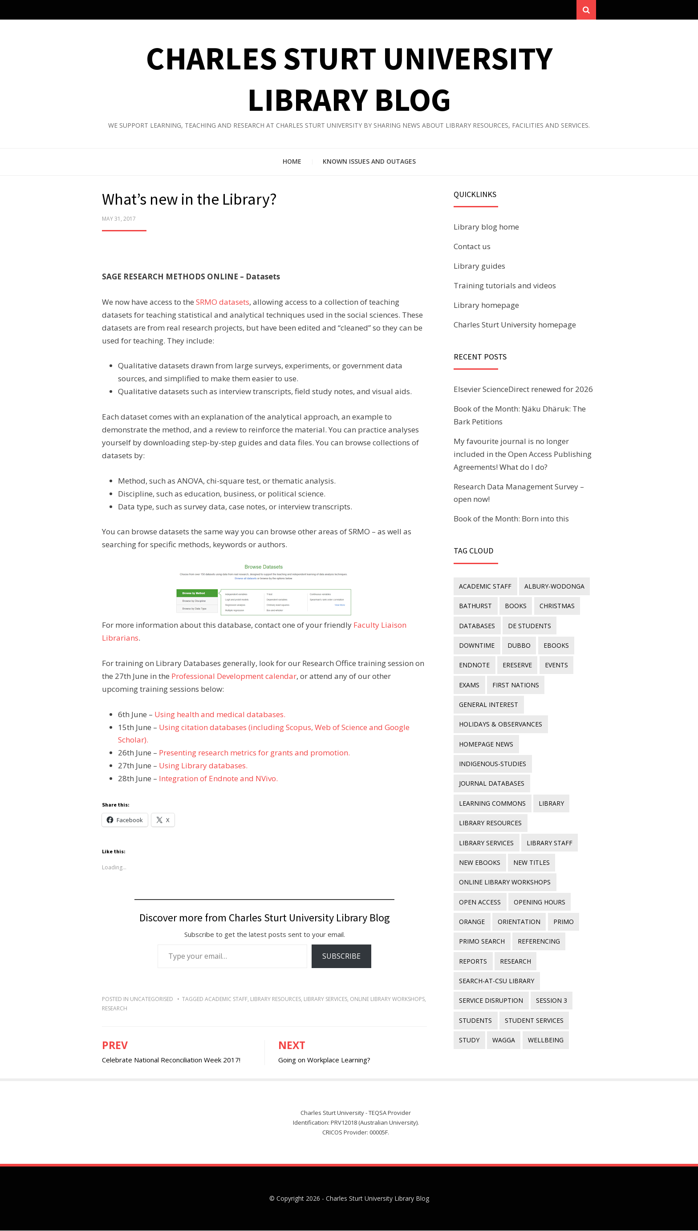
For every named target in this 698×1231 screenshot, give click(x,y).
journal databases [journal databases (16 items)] (491, 781)
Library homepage (486, 305)
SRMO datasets (222, 302)
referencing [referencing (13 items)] (538, 937)
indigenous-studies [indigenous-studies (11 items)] (492, 762)
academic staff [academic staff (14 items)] (485, 586)
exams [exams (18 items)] (469, 684)
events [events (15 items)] (555, 664)
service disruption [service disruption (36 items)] (491, 996)
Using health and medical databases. (219, 715)
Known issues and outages (369, 162)
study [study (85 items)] (469, 1034)
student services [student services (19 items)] (533, 1015)
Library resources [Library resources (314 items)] (490, 820)
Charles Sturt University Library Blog (377, 1199)
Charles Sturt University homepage (515, 325)
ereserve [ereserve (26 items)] (517, 664)
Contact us (472, 247)
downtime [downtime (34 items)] (477, 645)
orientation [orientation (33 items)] (518, 917)
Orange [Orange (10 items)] (472, 917)
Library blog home (486, 227)
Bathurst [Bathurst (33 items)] (475, 606)
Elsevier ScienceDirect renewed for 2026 (523, 390)
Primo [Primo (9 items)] (562, 917)
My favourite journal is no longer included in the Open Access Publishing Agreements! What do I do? (523, 454)
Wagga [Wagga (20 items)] (503, 1034)
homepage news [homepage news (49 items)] (486, 742)
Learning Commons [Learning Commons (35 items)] (492, 801)
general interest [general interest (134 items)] (488, 703)
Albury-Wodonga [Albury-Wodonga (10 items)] (554, 586)
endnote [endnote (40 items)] (474, 664)
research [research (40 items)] (515, 957)
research (114, 1009)
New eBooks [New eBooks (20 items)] (538, 839)
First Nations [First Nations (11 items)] (515, 684)
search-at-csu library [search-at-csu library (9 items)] (496, 976)
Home (292, 162)
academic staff (226, 1000)
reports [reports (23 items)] (473, 957)
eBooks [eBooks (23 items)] (555, 645)
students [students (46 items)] (475, 1015)
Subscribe (341, 957)
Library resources (275, 1000)
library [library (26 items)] (551, 801)
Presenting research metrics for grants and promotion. (254, 753)
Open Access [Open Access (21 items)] (480, 898)
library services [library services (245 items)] (561, 820)
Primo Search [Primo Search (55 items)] (482, 937)
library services (325, 1000)
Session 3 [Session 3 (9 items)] (551, 996)
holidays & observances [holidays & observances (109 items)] (500, 722)
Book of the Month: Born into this (511, 519)
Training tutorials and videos (505, 286)
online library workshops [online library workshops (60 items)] (505, 879)
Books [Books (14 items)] (515, 606)
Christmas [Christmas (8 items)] (556, 606)
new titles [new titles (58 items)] (477, 859)
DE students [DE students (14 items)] (529, 626)
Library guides (479, 267)
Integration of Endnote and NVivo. (218, 779)
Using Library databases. (203, 766)
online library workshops (387, 1000)
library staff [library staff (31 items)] (482, 839)
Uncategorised (151, 1000)
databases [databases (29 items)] (477, 626)
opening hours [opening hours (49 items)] (539, 898)
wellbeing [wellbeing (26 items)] (545, 1034)
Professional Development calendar (233, 676)
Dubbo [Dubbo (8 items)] (518, 645)
